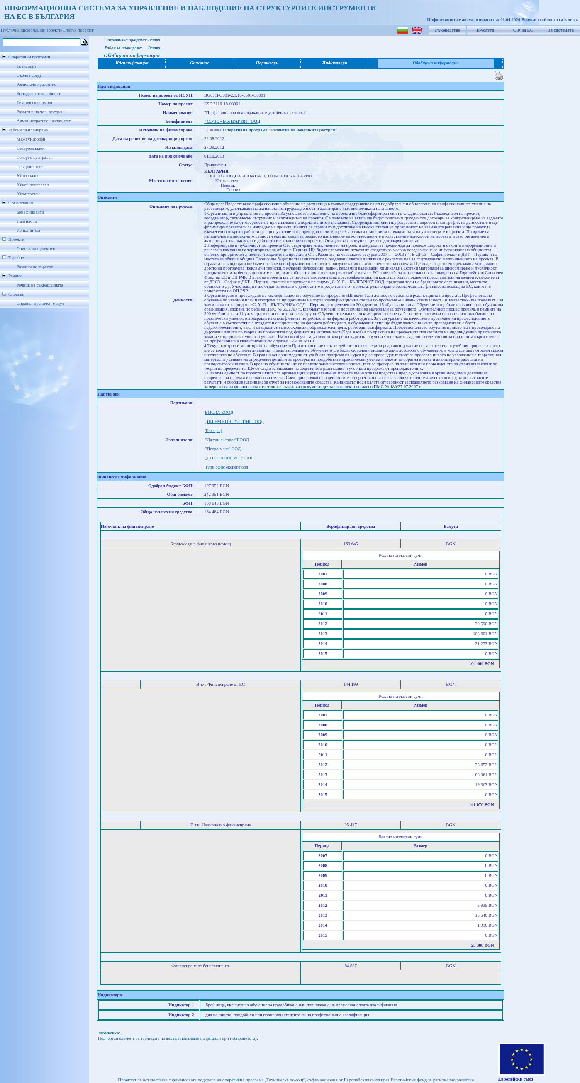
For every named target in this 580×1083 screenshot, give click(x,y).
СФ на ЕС (523, 30)
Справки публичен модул (40, 303)
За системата (561, 30)
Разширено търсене (35, 267)
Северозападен (30, 148)
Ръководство (448, 30)
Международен (31, 139)
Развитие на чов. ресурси (40, 111)
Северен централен (35, 157)
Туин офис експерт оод (226, 467)
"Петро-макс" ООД (223, 449)
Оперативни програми (29, 57)
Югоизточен (28, 194)
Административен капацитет (44, 121)
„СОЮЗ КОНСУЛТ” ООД (229, 458)
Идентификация (132, 63)
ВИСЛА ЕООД (219, 412)
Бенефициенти (30, 212)
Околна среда (29, 75)
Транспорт (26, 66)
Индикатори (335, 63)
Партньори (27, 221)
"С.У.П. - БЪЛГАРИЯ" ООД (232, 121)
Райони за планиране (28, 130)
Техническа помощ (34, 102)
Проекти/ (54, 30)
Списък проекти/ (78, 30)
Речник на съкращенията (40, 285)
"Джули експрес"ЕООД (227, 439)
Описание (199, 63)
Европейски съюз (515, 1079)
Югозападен (28, 175)
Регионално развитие (36, 84)
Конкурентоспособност (39, 93)
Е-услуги (486, 30)
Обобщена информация (436, 63)
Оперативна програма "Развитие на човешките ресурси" (280, 130)
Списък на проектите (36, 248)
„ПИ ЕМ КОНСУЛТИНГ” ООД (234, 421)
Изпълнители (29, 230)
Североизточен (31, 166)
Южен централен (33, 184)
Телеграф (213, 430)
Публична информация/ (23, 30)
